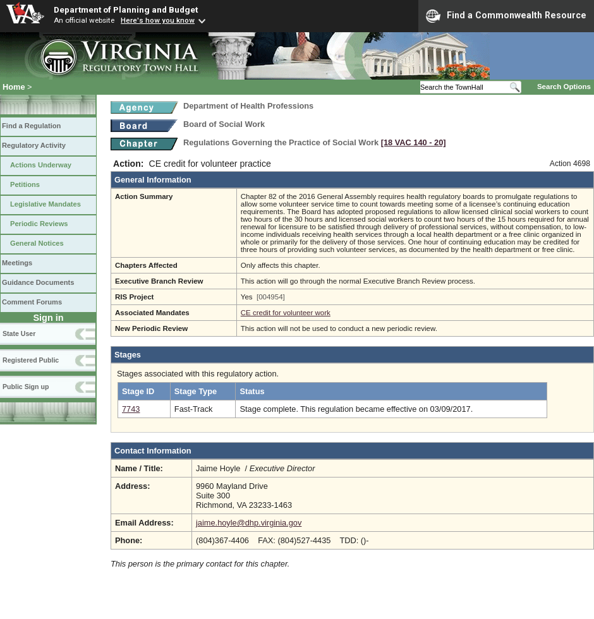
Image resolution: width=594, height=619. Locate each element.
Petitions (25, 184)
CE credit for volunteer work (285, 312)
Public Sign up (26, 386)
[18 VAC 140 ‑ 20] (413, 142)
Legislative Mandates (45, 204)
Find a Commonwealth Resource (506, 15)
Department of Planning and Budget (126, 9)
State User (19, 333)
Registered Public (31, 360)
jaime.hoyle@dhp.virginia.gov (248, 522)
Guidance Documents (38, 282)
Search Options (564, 86)
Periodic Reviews (39, 223)
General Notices (37, 243)
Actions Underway (40, 165)
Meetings (17, 263)
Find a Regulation (31, 125)
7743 (131, 409)
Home (14, 87)
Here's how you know (158, 20)
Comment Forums (32, 302)
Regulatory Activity (34, 145)
